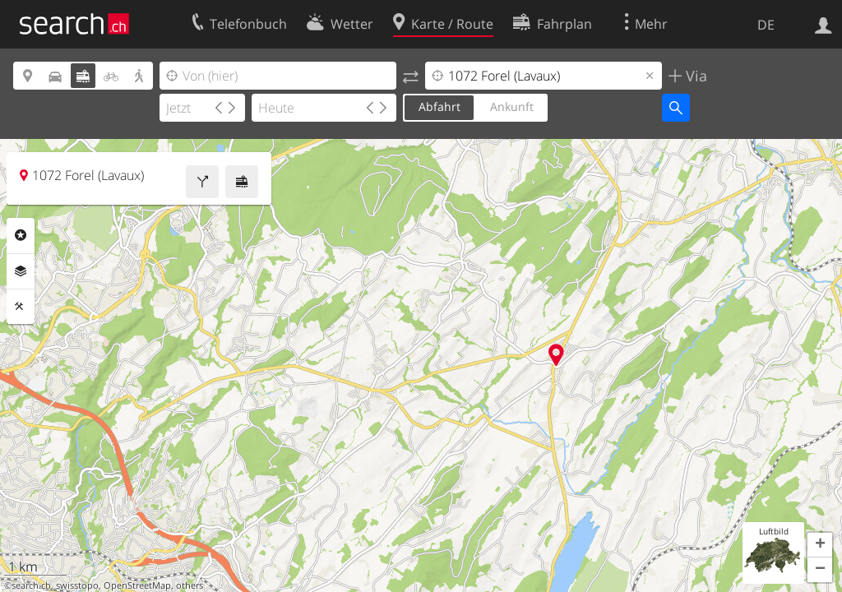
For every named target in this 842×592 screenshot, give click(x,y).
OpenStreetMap (137, 585)
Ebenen (21, 271)
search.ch (31, 585)
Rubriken (21, 235)
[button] (819, 545)
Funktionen (21, 306)
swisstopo (77, 585)
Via (694, 76)
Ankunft (512, 106)
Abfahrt (439, 106)
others (189, 585)
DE (766, 25)
